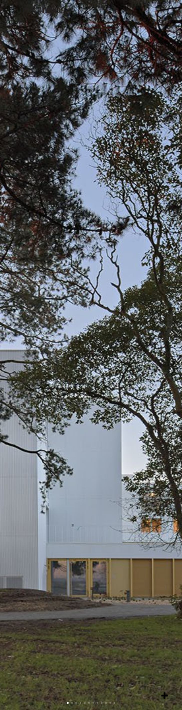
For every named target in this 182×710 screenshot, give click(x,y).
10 (106, 703)
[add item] (164, 695)
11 (110, 703)
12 (114, 703)
